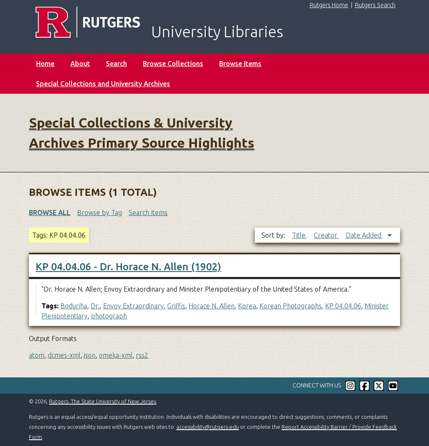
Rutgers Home (329, 5)
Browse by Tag (99, 212)
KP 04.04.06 (343, 306)
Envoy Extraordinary (133, 306)
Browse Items (240, 63)
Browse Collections (173, 63)
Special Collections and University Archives (103, 83)
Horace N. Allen (212, 306)
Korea (247, 306)
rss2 (142, 355)
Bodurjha (73, 306)
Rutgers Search (375, 5)
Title (299, 235)
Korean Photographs (290, 306)
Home (45, 63)
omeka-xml (115, 355)
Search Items (148, 212)
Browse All (49, 212)
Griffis (176, 306)
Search (116, 63)
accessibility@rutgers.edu (207, 427)
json (90, 355)
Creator (326, 235)
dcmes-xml (64, 355)
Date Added (364, 235)
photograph (109, 316)
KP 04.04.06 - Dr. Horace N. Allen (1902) (128, 266)
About (80, 63)
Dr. (95, 306)
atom (36, 355)
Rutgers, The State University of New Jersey (102, 401)
